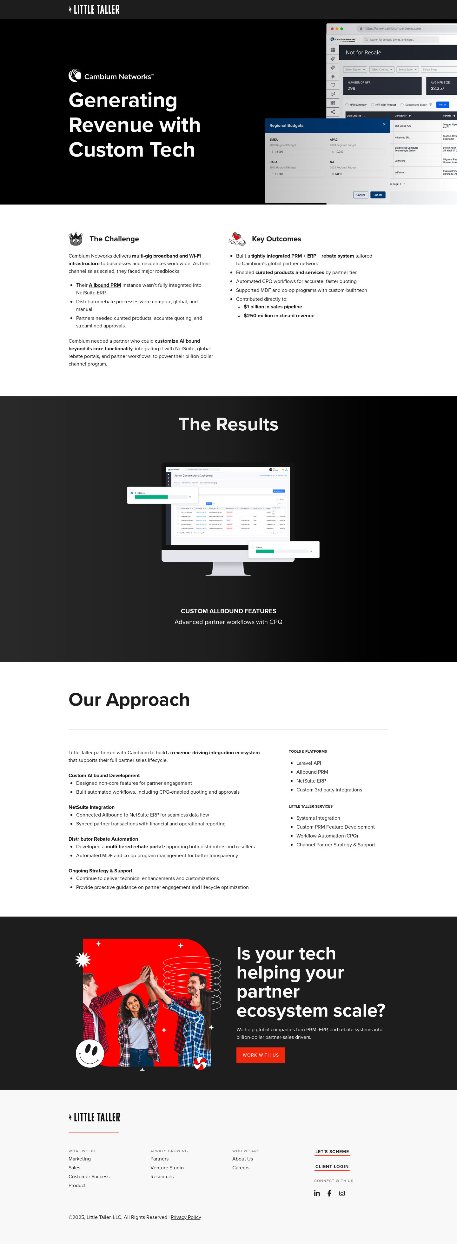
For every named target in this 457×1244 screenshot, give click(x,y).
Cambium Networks (90, 255)
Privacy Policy (186, 1217)
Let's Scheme (332, 1151)
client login (332, 1166)
